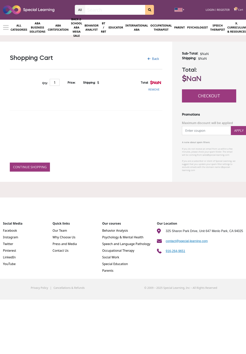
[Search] (115, 10)
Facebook (10, 230)
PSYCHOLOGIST (197, 27)
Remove (153, 89)
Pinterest (9, 250)
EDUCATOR (116, 27)
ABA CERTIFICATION (58, 27)
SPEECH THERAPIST (217, 27)
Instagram (10, 237)
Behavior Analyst (92, 27)
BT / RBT (103, 27)
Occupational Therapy (118, 250)
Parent (179, 27)
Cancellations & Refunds (69, 288)
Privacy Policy (39, 288)
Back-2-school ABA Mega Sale (76, 27)
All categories (15, 27)
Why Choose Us (63, 237)
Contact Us (60, 250)
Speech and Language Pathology (126, 244)
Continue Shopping (30, 167)
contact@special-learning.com (187, 241)
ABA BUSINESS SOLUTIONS (37, 27)
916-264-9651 (175, 251)
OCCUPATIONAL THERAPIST (161, 27)
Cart (238, 9)
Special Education (115, 264)
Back (153, 59)
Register (223, 10)
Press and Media (64, 244)
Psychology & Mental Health (123, 237)
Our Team (59, 230)
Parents (107, 270)
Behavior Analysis (115, 230)
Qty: (45, 83)
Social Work (110, 257)
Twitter (8, 244)
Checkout (209, 96)
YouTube (9, 264)
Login (210, 10)
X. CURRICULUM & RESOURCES (236, 27)
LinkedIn (9, 257)
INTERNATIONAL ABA (136, 27)
